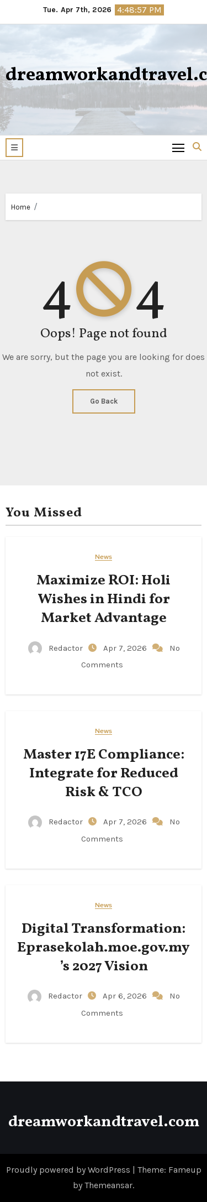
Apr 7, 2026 (126, 648)
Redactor (56, 648)
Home (20, 207)
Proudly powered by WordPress (69, 1169)
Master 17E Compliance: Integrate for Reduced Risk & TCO (103, 773)
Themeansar (108, 1185)
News (103, 557)
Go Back (104, 401)
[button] (14, 147)
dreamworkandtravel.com (103, 1122)
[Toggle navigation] (178, 147)
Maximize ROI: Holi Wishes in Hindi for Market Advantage (103, 599)
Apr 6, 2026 (126, 996)
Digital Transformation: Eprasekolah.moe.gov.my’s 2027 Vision (103, 947)
